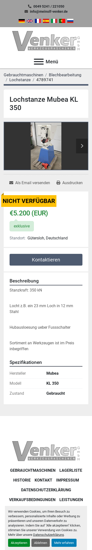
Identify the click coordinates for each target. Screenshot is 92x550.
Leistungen (71, 499)
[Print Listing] (69, 183)
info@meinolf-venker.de (49, 11)
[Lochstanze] (20, 79)
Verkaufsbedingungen (32, 499)
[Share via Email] (29, 183)
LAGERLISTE (70, 470)
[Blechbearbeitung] (65, 74)
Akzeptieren (19, 543)
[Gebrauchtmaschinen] (23, 74)
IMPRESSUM (67, 480)
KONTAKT (43, 480)
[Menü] (39, 62)
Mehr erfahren (64, 543)
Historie (22, 480)
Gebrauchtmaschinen (32, 470)
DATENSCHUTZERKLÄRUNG (46, 490)
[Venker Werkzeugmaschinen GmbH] (46, 451)
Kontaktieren (46, 260)
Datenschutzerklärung (48, 535)
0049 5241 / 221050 (48, 6)
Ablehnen (40, 543)
